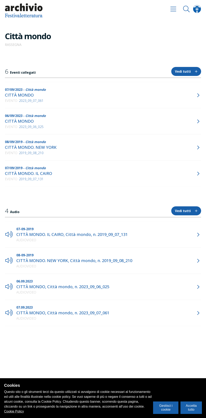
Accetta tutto (191, 407)
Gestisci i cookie (165, 407)
